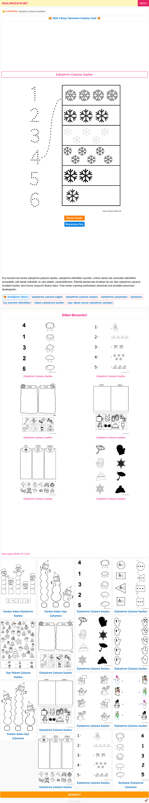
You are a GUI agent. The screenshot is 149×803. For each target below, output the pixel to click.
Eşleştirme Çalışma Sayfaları (31, 11)
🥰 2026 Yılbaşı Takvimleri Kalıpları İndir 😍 (74, 18)
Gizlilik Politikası (74, 801)
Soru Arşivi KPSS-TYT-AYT (16, 553)
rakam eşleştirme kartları (49, 302)
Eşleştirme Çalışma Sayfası (38, 376)
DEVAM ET (74, 794)
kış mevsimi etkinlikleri (17, 302)
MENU (143, 3)
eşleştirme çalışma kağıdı (47, 297)
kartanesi (136, 297)
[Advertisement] (74, 46)
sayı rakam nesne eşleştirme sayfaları (90, 302)
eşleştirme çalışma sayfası (82, 297)
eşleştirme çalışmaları (114, 297)
